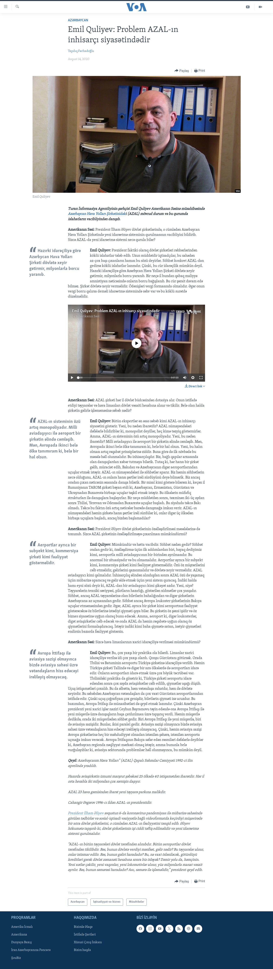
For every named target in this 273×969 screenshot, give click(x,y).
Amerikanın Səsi (87, 316)
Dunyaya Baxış (21, 942)
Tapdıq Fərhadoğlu (81, 51)
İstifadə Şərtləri (85, 934)
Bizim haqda (82, 950)
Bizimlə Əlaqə (83, 927)
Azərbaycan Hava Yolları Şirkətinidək (97, 214)
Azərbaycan (78, 20)
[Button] (182, 71)
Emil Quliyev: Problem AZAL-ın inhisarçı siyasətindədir (116, 311)
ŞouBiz (16, 957)
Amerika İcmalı (22, 927)
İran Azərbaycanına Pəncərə (31, 950)
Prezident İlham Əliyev (86, 813)
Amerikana (19, 934)
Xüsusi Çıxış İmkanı (88, 942)
